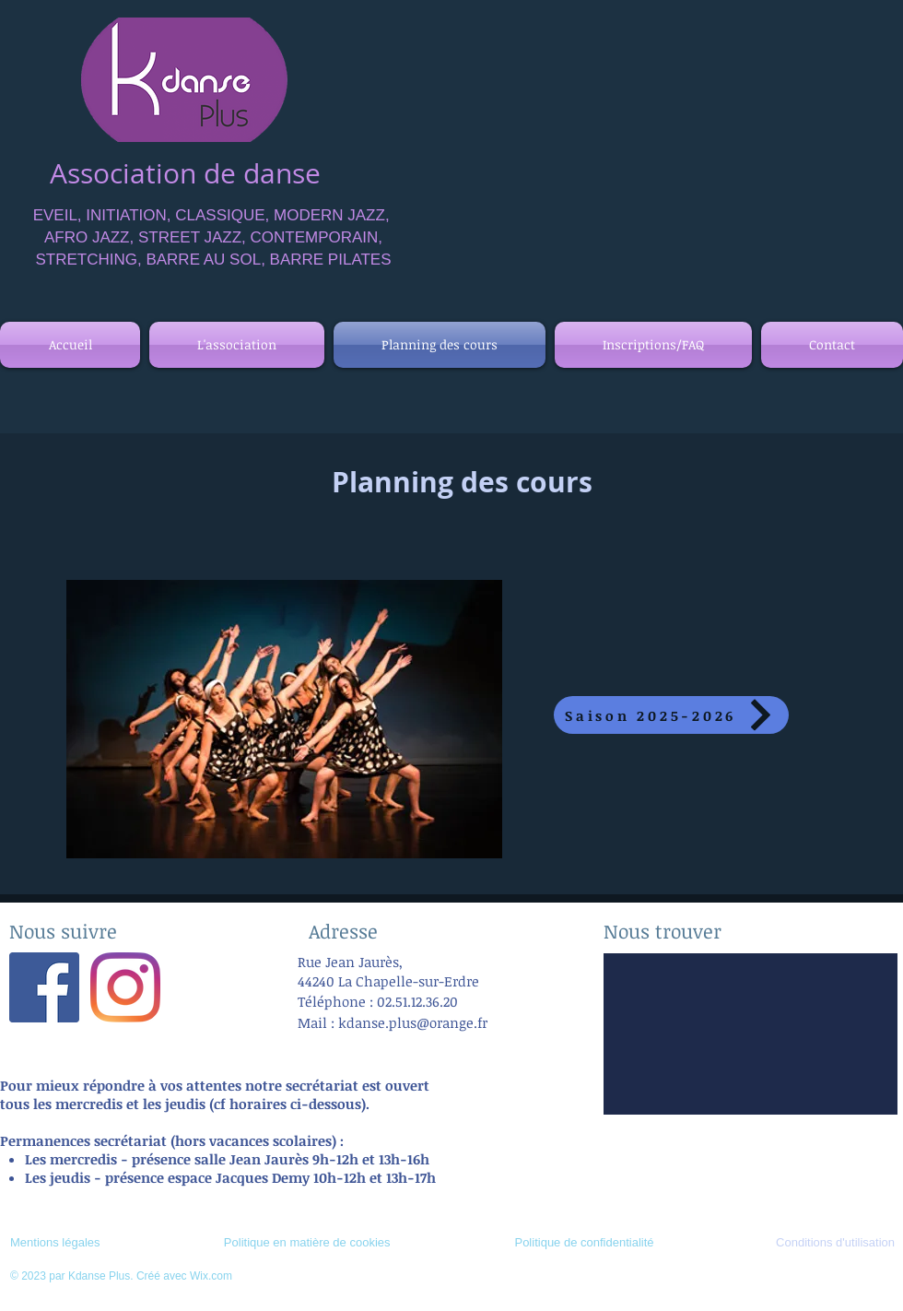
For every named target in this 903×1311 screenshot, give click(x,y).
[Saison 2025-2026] (671, 715)
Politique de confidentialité (583, 1242)
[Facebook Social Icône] (44, 987)
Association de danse (185, 173)
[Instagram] (125, 987)
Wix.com (211, 1276)
